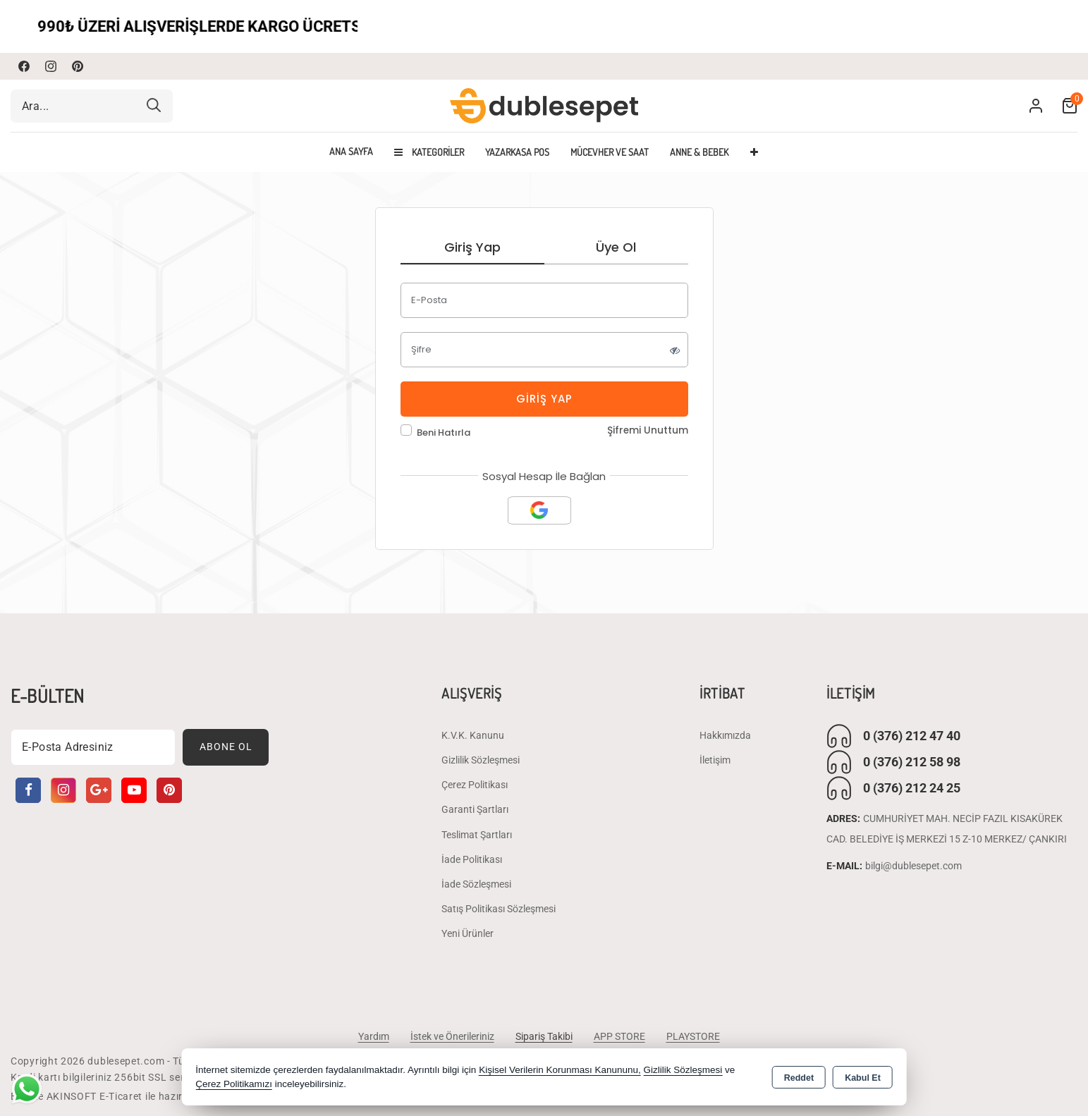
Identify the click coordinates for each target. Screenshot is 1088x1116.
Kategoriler (429, 152)
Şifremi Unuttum (647, 430)
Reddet (799, 1078)
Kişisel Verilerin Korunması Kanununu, (560, 1070)
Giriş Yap (472, 247)
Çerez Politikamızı (233, 1084)
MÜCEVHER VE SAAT (609, 152)
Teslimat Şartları (476, 834)
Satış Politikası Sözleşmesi (498, 908)
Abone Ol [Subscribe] (226, 746)
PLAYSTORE (693, 1036)
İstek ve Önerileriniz (452, 1036)
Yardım (373, 1036)
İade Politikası (471, 859)
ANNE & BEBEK (699, 152)
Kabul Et (863, 1078)
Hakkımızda (725, 735)
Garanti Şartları (474, 809)
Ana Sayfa (351, 152)
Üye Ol (616, 247)
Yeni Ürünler (467, 933)
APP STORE (619, 1036)
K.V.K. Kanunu (472, 735)
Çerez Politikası (474, 784)
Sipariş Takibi (544, 1036)
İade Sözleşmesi (476, 884)
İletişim (715, 760)
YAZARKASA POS (517, 152)
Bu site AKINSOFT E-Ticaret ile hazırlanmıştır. (119, 1096)
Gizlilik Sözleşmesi (480, 760)
